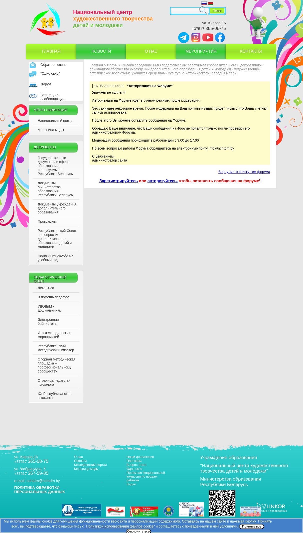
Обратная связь (53, 65)
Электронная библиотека (48, 322)
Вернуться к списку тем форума (244, 172)
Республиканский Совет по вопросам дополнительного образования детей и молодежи (57, 239)
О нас (151, 51)
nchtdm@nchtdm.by (43, 481)
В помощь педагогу (53, 297)
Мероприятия (201, 51)
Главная (51, 51)
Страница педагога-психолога (54, 382)
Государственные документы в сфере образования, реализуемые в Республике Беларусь (55, 166)
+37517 (209, 28)
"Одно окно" (50, 73)
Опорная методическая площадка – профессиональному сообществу (57, 365)
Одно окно (134, 469)
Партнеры (134, 461)
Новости (101, 51)
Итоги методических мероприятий (54, 335)
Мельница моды (51, 130)
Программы (47, 221)
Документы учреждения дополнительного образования (57, 208)
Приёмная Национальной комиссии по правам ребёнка (146, 476)
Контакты (251, 51)
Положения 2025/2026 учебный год (56, 258)
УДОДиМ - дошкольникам (50, 308)
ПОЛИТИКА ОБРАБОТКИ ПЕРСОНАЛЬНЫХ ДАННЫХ (39, 489)
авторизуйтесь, (163, 181)
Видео (131, 484)
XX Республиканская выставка (54, 396)
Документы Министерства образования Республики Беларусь (55, 189)
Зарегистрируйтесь (118, 181)
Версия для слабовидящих (52, 97)
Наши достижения (140, 457)
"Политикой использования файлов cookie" (120, 526)
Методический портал (90, 465)
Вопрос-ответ (137, 465)
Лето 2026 (46, 288)
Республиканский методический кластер (56, 348)
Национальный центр (55, 121)
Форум (45, 84)
